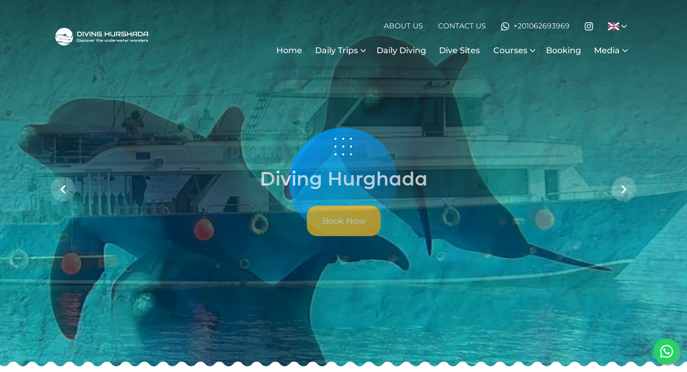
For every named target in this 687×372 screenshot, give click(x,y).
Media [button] (607, 50)
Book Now (343, 221)
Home (289, 50)
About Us (403, 25)
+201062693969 (535, 25)
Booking (563, 50)
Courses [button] (510, 50)
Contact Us (462, 25)
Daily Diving (401, 50)
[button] (613, 26)
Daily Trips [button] (336, 50)
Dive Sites (459, 50)
